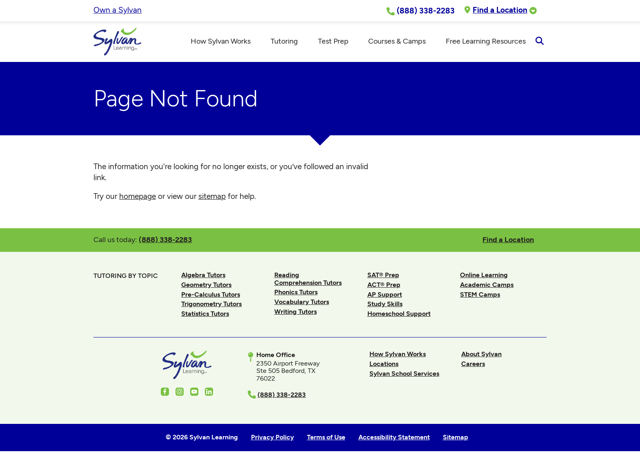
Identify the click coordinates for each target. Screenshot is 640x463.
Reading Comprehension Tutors (308, 278)
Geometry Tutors (206, 285)
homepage (137, 196)
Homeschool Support (399, 313)
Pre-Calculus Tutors (210, 294)
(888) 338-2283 (165, 239)
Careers (473, 364)
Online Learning (484, 275)
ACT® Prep (383, 285)
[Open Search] (539, 41)
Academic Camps (486, 285)
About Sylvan (481, 354)
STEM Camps (480, 294)
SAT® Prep (383, 275)
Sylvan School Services (404, 373)
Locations (383, 364)
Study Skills (384, 304)
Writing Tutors (295, 311)
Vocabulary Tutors (301, 302)
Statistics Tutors (205, 313)
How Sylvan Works (397, 354)
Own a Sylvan (117, 10)
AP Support (384, 294)
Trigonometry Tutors (211, 304)
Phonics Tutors (296, 292)
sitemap (212, 196)
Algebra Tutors (203, 275)
